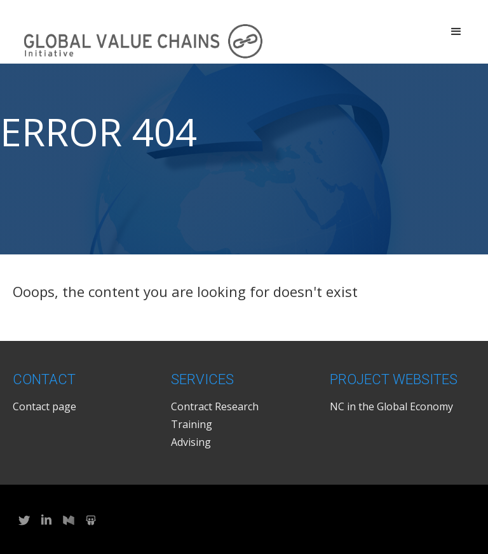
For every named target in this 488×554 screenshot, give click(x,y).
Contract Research (215, 406)
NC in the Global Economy (391, 406)
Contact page (44, 406)
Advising (191, 442)
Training (191, 424)
